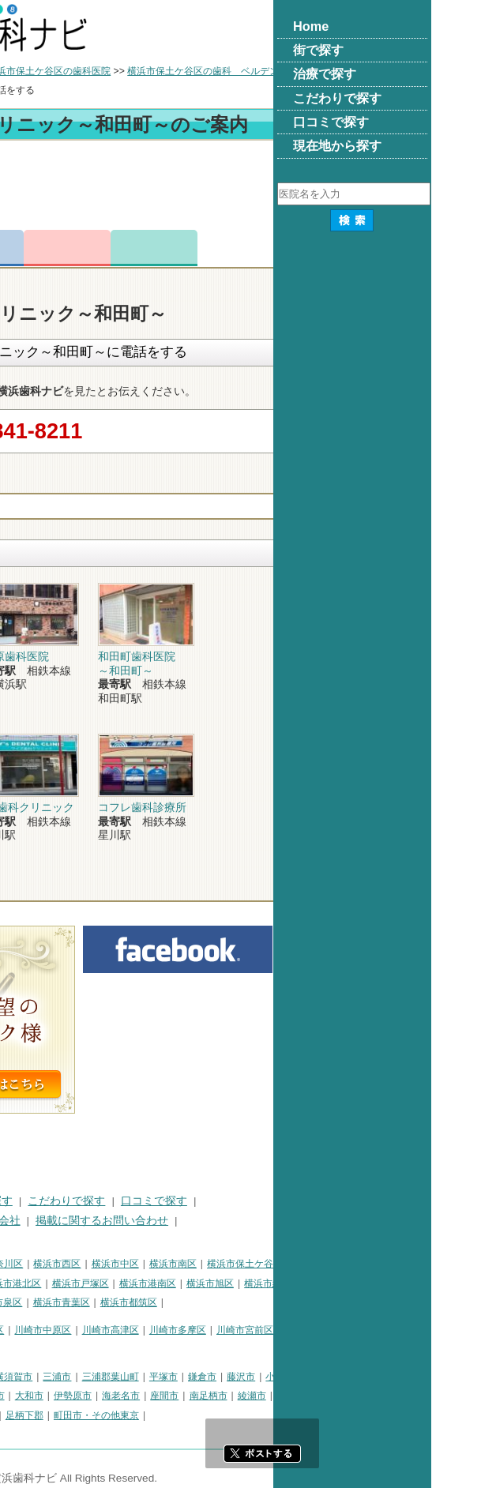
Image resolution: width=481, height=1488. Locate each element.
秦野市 (109, 1395)
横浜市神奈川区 (148, 1263)
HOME (24, 1201)
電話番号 (138, 248)
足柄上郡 (95, 1415)
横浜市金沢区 (103, 1283)
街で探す (77, 1201)
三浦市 (215, 1376)
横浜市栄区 (98, 1302)
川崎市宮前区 (402, 1330)
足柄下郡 (182, 1415)
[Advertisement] (240, 188)
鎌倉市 (360, 1376)
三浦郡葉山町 (268, 1376)
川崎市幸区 (138, 1330)
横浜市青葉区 (219, 1302)
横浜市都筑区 (286, 1302)
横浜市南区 (331, 1263)
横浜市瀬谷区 (36, 1302)
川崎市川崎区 (75, 1330)
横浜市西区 (215, 1263)
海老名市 (279, 1395)
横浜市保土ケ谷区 (403, 1263)
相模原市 (123, 1376)
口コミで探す (312, 1201)
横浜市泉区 (156, 1302)
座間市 (322, 1395)
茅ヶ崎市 (27, 1395)
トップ (22, 71)
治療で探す (143, 1201)
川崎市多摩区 (335, 1330)
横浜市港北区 (170, 1283)
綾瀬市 (410, 1395)
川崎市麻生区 (36, 1349)
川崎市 (22, 1330)
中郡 (56, 1415)
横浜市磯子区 (36, 1283)
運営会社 (156, 1221)
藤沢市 (399, 1376)
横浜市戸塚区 (238, 1283)
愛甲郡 (139, 1415)
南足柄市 (366, 1395)
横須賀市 (171, 1376)
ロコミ (312, 248)
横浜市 (22, 1263)
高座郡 (22, 1415)
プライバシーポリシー (63, 1221)
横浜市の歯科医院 (91, 71)
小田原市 (442, 1376)
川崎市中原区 (200, 1330)
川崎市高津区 (268, 1330)
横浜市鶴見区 (75, 1263)
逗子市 (70, 1395)
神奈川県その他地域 (50, 1376)
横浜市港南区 (305, 1283)
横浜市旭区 (368, 1283)
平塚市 (321, 1376)
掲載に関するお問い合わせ (260, 1221)
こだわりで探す (224, 1201)
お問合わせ (225, 248)
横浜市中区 (273, 1263)
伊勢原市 (231, 1395)
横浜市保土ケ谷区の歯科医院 (207, 71)
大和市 (187, 1395)
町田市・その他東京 (254, 1415)
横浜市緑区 (425, 1283)
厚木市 (148, 1395)
